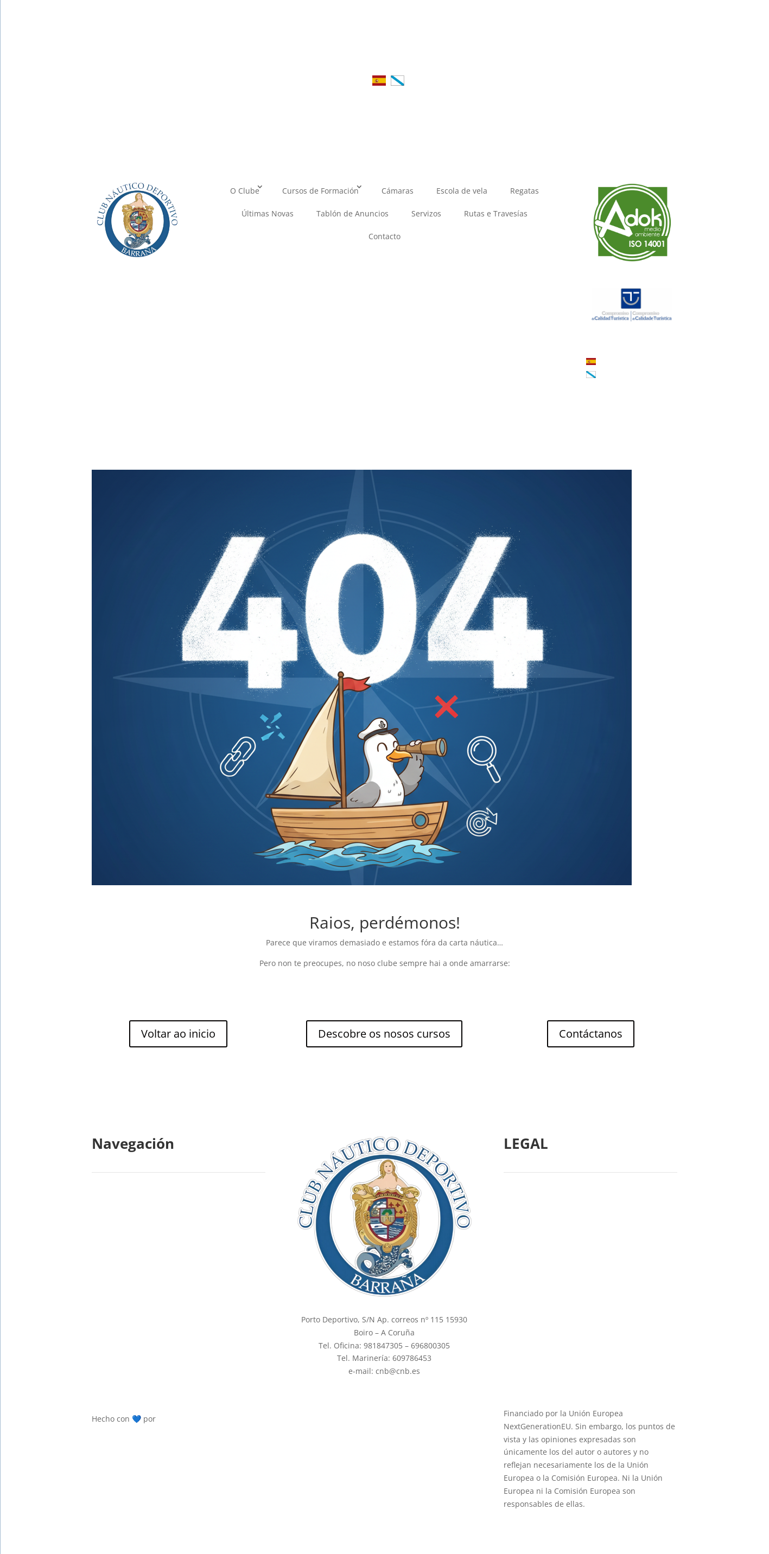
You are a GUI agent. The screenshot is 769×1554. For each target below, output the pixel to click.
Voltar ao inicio (178, 1033)
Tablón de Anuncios (352, 213)
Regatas (524, 191)
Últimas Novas (267, 213)
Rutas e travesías (129, 1331)
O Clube (244, 191)
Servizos (426, 213)
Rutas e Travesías (496, 213)
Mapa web (528, 1331)
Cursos (110, 1236)
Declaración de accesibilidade (563, 1283)
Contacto (384, 236)
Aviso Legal (530, 1236)
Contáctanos (590, 1033)
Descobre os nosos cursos (384, 1033)
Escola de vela (461, 191)
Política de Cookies (544, 1212)
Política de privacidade (551, 1260)
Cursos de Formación (320, 191)
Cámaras (398, 191)
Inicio (107, 1212)
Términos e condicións (551, 1307)
